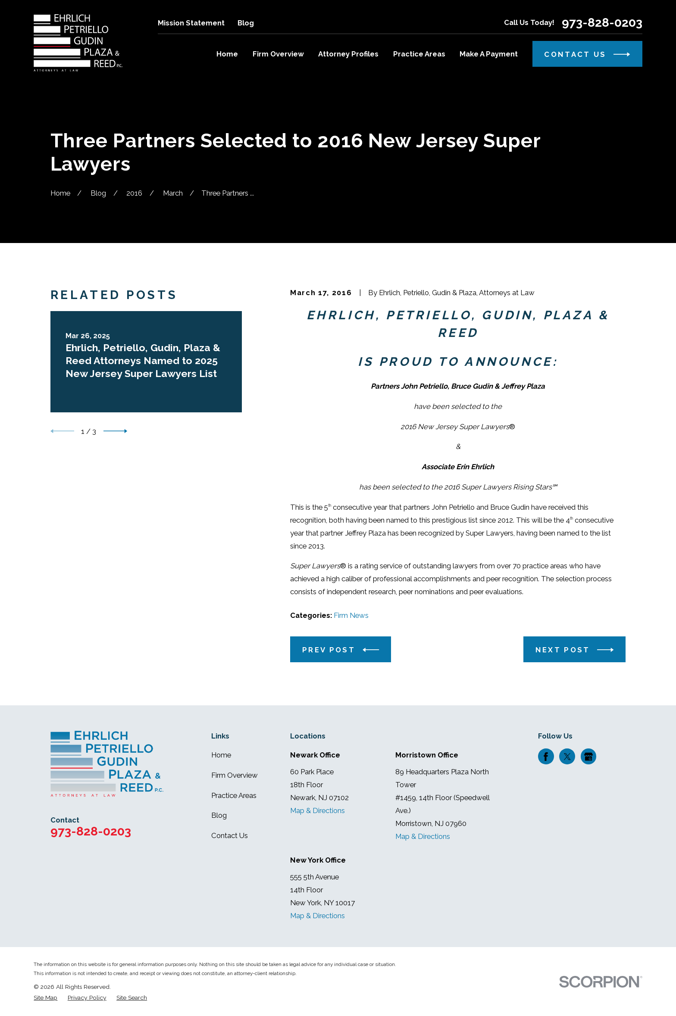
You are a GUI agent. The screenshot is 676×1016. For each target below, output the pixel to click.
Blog (246, 23)
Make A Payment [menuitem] (489, 54)
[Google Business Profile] (588, 756)
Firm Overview (234, 775)
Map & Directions (317, 810)
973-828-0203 (602, 23)
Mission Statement (191, 23)
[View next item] (115, 431)
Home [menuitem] (227, 54)
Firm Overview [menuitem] (278, 54)
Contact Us (229, 835)
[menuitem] (45, 997)
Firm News (351, 615)
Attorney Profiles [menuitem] (348, 54)
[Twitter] (567, 756)
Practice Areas (234, 795)
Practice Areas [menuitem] (419, 54)
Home (221, 755)
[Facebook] (545, 756)
